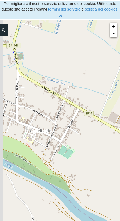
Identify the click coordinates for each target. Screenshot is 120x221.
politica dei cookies (101, 9)
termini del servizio (64, 9)
